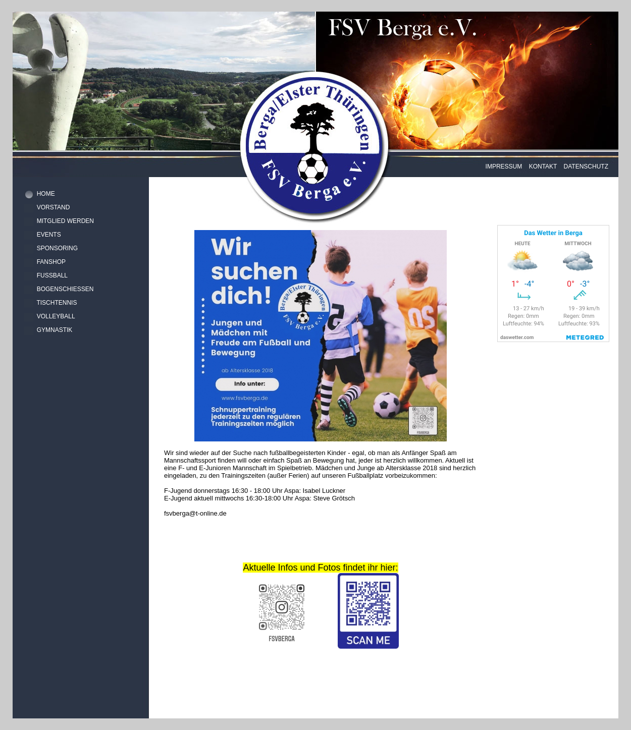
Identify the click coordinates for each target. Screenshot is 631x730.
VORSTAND (53, 207)
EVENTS (49, 234)
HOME (46, 193)
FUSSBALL (52, 275)
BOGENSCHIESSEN (65, 289)
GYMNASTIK (55, 329)
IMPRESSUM (504, 166)
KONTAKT (543, 166)
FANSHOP (51, 261)
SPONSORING (57, 248)
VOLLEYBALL (56, 316)
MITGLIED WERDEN (65, 220)
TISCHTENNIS (56, 302)
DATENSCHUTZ (586, 166)
